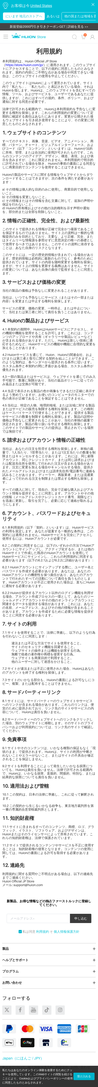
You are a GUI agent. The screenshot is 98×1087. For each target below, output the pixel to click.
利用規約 (42, 932)
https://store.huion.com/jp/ (24, 65)
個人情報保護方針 (66, 932)
